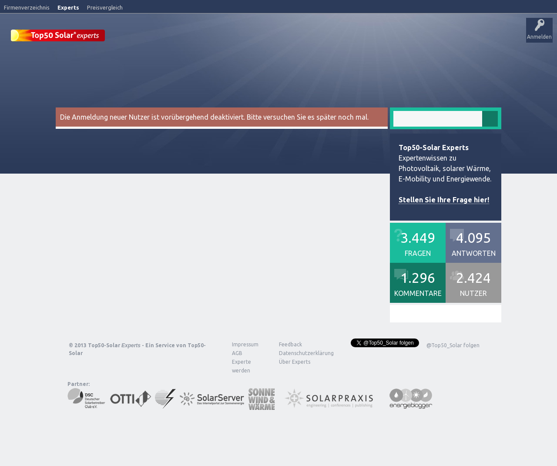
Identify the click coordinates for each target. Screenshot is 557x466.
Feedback (290, 344)
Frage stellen (371, 37)
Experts (68, 7)
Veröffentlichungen (174, 37)
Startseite (129, 37)
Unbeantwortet (273, 37)
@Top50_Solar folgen (453, 345)
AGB (237, 352)
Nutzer (337, 37)
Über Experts (433, 37)
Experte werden (241, 366)
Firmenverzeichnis (27, 7)
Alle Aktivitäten (227, 37)
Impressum (245, 344)
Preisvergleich (105, 7)
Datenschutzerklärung (300, 352)
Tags (310, 37)
